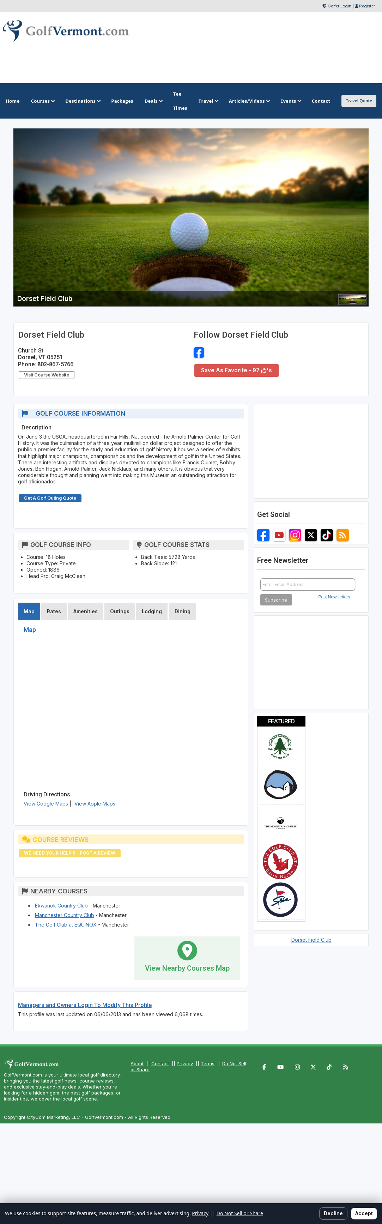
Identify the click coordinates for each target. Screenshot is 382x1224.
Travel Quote (359, 101)
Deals (153, 101)
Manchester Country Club (64, 915)
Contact (160, 1063)
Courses (42, 101)
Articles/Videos (249, 101)
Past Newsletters (334, 597)
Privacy (185, 1063)
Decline (333, 1213)
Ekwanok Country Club (61, 906)
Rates (54, 611)
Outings (119, 611)
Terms (207, 1063)
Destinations (82, 101)
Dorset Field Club (311, 940)
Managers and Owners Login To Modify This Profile (85, 1005)
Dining (182, 611)
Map (29, 611)
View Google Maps (46, 804)
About (137, 1063)
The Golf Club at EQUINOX (66, 925)
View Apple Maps (94, 804)
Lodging (152, 611)
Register (367, 6)
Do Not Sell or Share (240, 1213)
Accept (364, 1213)
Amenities (85, 611)
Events (290, 101)
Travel (208, 101)
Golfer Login (339, 6)
